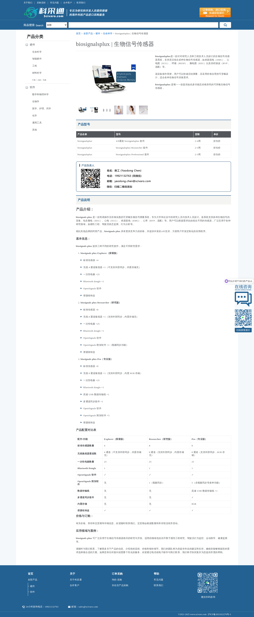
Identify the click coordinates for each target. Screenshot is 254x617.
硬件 (98, 33)
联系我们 (81, 2)
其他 (34, 129)
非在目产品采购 (120, 585)
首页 (78, 33)
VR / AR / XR (39, 80)
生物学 (35, 101)
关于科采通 (76, 579)
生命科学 (108, 33)
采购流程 (41, 2)
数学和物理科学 (40, 94)
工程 (34, 65)
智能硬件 (37, 58)
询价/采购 (117, 579)
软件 (32, 87)
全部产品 (88, 33)
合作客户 (67, 2)
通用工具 (37, 122)
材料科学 (37, 73)
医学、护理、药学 (41, 108)
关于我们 (28, 2)
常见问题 (54, 2)
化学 (34, 115)
